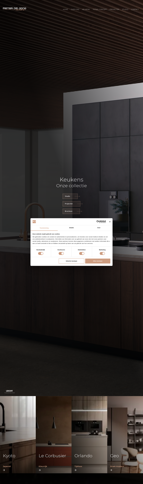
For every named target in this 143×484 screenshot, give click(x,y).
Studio (70, 196)
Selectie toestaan (71, 261)
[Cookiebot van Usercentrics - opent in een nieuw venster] (98, 221)
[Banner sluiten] (110, 221)
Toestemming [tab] (44, 228)
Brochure (71, 211)
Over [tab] (99, 227)
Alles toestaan (97, 261)
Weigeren (45, 261)
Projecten (71, 204)
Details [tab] (71, 227)
